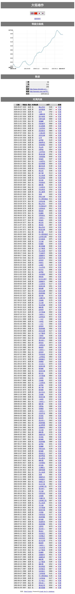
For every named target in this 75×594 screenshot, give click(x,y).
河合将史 (42, 189)
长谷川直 (42, 484)
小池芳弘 (42, 161)
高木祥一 (42, 420)
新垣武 (41, 343)
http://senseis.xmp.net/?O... (39, 91)
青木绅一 (42, 340)
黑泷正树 (42, 154)
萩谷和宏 (42, 566)
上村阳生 (42, 357)
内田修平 (42, 123)
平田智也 (42, 182)
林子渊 (41, 173)
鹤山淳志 (42, 107)
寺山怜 (41, 147)
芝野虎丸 (42, 215)
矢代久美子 (43, 279)
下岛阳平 (42, 253)
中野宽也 (42, 493)
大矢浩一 (42, 364)
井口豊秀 (42, 192)
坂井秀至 (42, 456)
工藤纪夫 (42, 298)
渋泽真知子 (43, 206)
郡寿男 (41, 418)
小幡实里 (42, 114)
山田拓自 (42, 208)
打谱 (59, 107)
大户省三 (42, 580)
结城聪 (41, 213)
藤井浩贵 (42, 166)
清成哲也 (42, 522)
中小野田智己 (43, 199)
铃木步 (41, 269)
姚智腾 (41, 288)
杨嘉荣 (41, 347)
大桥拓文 (42, 345)
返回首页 (37, 19)
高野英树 (42, 470)
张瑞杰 (41, 159)
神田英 (41, 277)
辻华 (40, 112)
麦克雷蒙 (42, 246)
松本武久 (42, 168)
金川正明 (42, 540)
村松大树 (42, 196)
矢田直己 (42, 533)
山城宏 (41, 265)
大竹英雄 (42, 312)
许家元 (41, 262)
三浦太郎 (42, 133)
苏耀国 (41, 361)
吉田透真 (42, 109)
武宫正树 (42, 135)
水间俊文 (42, 569)
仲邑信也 (42, 449)
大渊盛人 (42, 467)
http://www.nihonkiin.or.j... (39, 89)
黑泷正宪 (42, 585)
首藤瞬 (41, 121)
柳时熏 (41, 185)
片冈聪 (41, 512)
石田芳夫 (42, 258)
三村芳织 (42, 128)
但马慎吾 (42, 239)
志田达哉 (42, 201)
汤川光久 (42, 392)
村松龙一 (42, 583)
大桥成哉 (42, 156)
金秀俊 (41, 140)
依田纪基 (42, 286)
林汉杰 (41, 171)
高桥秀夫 (42, 142)
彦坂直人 (42, 453)
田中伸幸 (42, 116)
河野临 (41, 149)
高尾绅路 (42, 293)
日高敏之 (42, 536)
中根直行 (42, 479)
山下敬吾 (42, 248)
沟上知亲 (42, 175)
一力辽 (41, 319)
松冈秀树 (42, 163)
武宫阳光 (42, 131)
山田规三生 (43, 486)
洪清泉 (41, 416)
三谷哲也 (42, 187)
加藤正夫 (42, 482)
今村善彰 (42, 274)
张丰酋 (41, 180)
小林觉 (41, 321)
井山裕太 (42, 458)
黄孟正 (41, 531)
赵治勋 (41, 465)
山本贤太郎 (43, 237)
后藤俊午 (42, 255)
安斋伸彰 (42, 145)
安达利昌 (42, 178)
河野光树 (42, 119)
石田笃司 (42, 538)
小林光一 (42, 218)
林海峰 (41, 368)
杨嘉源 (41, 211)
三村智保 (42, 573)
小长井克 (42, 547)
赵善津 (41, 260)
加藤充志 (42, 434)
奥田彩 (41, 225)
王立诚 (41, 241)
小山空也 (42, 267)
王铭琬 (41, 300)
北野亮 (41, 526)
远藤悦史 (42, 557)
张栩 (40, 194)
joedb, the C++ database (47, 591)
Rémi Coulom (28, 591)
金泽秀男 (42, 425)
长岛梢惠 (42, 126)
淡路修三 (42, 359)
